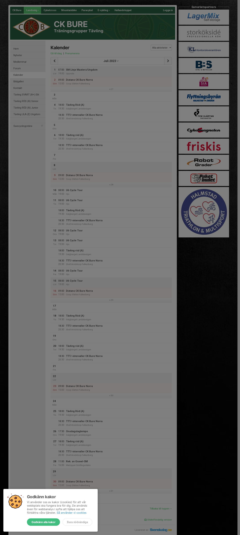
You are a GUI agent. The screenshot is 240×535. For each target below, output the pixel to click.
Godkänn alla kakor (43, 522)
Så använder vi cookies (71, 512)
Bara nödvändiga (77, 522)
